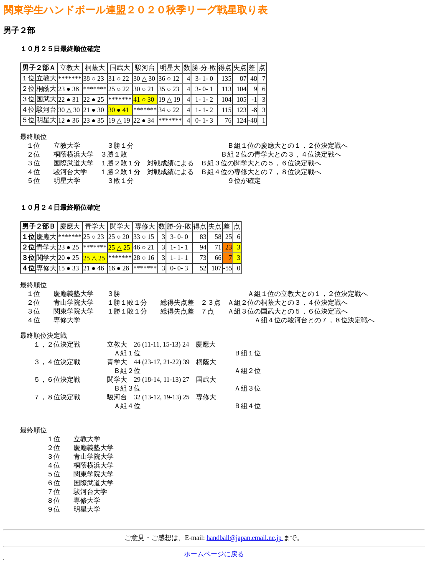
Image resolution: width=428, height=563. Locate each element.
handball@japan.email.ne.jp (244, 537)
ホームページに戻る (214, 554)
